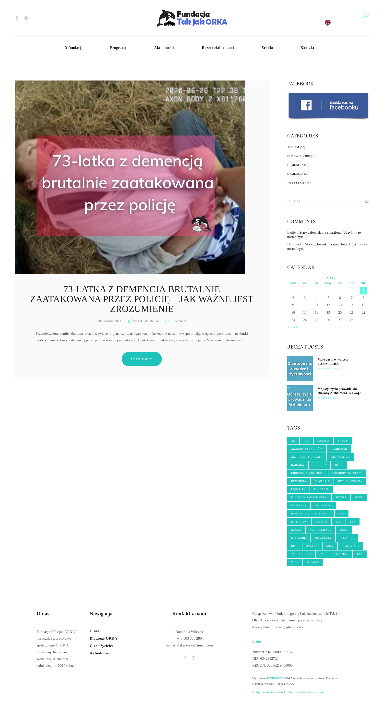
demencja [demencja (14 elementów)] (298, 481)
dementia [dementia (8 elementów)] (322, 481)
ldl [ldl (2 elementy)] (338, 521)
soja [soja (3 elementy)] (329, 546)
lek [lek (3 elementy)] (353, 521)
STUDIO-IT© (274, 678)
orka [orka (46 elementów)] (344, 529)
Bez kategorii (298, 156)
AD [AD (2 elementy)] (293, 440)
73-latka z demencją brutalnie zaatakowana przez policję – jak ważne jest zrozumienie (141, 299)
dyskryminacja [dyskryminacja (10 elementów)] (350, 481)
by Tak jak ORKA (145, 321)
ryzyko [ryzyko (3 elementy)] (312, 546)
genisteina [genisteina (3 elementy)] (323, 505)
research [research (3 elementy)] (347, 538)
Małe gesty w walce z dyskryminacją (333, 361)
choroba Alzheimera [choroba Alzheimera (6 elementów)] (307, 473)
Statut (256, 641)
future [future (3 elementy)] (341, 497)
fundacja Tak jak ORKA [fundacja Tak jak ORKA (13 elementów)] (309, 497)
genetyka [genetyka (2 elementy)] (298, 505)
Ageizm (293, 147)
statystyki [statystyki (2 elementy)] (350, 546)
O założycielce (101, 646)
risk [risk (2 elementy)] (294, 546)
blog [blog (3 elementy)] (339, 465)
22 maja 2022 (329, 398)
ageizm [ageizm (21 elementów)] (342, 440)
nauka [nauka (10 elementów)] (296, 529)
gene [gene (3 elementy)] (359, 497)
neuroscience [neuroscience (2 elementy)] (320, 529)
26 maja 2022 (329, 368)
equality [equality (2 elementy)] (298, 489)
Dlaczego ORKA (103, 638)
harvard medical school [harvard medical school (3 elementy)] (310, 513)
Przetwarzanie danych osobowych (304, 692)
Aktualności (100, 653)
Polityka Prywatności (264, 692)
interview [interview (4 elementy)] (299, 521)
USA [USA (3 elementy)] (360, 554)
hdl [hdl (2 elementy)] (342, 513)
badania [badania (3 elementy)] (297, 465)
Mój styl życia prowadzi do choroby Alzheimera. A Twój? (339, 391)
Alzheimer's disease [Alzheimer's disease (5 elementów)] (307, 457)
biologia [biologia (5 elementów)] (319, 465)
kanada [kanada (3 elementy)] (321, 521)
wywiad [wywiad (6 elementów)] (313, 562)
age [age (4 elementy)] (307, 440)
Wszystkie (296, 182)
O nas (94, 631)
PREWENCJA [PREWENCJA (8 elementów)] (322, 538)
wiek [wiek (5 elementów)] (295, 562)
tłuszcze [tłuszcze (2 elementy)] (341, 554)
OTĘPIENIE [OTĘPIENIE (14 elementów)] (298, 538)
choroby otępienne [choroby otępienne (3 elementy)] (347, 473)
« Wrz (293, 327)
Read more (142, 359)
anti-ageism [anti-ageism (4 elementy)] (340, 457)
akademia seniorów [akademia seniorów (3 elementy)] (306, 448)
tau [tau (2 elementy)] (323, 554)
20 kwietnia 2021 (109, 321)
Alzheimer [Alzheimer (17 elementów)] (339, 448)
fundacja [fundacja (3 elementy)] (321, 489)
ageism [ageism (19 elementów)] (323, 440)
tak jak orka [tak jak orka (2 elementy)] (301, 554)
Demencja (295, 165)
